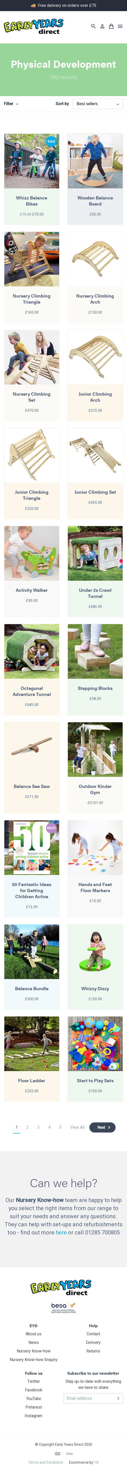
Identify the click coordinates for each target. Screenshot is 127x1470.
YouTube (33, 1398)
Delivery (93, 1342)
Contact (93, 1333)
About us (33, 1333)
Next (101, 1127)
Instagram (33, 1415)
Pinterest (33, 1407)
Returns (93, 1351)
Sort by (62, 103)
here (61, 1232)
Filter (8, 103)
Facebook (33, 1390)
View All (77, 1127)
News (33, 1342)
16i (96, 1462)
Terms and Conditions (45, 1462)
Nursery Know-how (34, 1351)
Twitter (33, 1381)
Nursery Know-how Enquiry (33, 1359)
